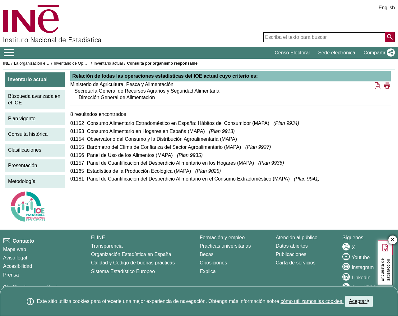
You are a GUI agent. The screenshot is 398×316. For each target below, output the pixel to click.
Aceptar (359, 301)
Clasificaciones (24, 150)
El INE (98, 237)
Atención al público (296, 237)
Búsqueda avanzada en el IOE (34, 99)
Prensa (11, 274)
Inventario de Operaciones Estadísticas (88, 63)
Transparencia (107, 246)
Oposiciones (213, 262)
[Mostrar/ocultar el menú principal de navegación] (9, 52)
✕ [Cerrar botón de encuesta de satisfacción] (392, 240)
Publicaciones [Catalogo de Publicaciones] (291, 254)
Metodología (21, 181)
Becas (206, 254)
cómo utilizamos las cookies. (312, 301)
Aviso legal (15, 257)
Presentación (22, 165)
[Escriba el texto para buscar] (324, 37)
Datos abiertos (292, 246)
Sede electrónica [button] (336, 52)
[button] (378, 52)
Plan (286, 123)
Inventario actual (108, 63)
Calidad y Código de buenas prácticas (133, 262)
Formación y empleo (222, 237)
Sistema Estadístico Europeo (123, 271)
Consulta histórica (28, 134)
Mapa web (14, 249)
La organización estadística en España (48, 63)
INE (6, 63)
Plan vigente (21, 118)
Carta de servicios (296, 262)
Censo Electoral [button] (292, 52)
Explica (208, 271)
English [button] (387, 7)
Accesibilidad (17, 266)
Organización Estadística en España (131, 254)
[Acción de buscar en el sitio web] (390, 37)
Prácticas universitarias (225, 246)
